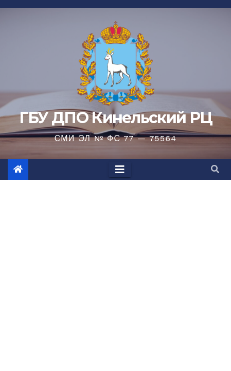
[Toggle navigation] (120, 169)
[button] (215, 169)
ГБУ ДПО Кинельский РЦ (115, 117)
